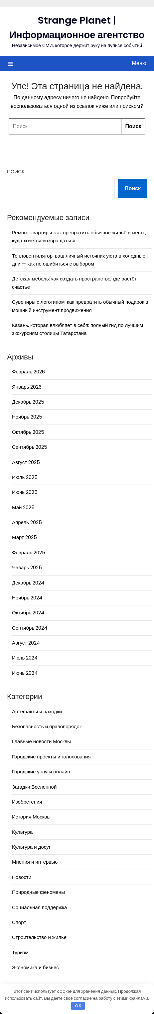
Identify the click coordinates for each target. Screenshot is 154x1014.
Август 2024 (26, 642)
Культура (22, 831)
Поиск (16, 171)
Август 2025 (26, 462)
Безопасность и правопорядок (46, 726)
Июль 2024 (25, 657)
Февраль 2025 (28, 552)
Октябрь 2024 (28, 612)
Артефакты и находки (37, 711)
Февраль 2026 (28, 371)
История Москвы (31, 816)
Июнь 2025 (25, 492)
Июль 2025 (25, 477)
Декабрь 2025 (28, 401)
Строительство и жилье (39, 937)
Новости (21, 877)
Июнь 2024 (25, 672)
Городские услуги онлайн (41, 771)
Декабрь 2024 (28, 582)
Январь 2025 (27, 567)
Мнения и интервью (35, 861)
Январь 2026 (27, 386)
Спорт (19, 922)
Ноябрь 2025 (27, 416)
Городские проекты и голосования (51, 756)
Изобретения (27, 801)
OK (78, 1006)
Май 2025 (23, 507)
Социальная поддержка (39, 907)
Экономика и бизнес (35, 967)
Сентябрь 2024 (29, 627)
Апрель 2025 (27, 522)
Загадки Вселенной (34, 786)
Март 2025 (24, 537)
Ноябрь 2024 (27, 597)
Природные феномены (38, 892)
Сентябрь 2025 (29, 446)
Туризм (20, 952)
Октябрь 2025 (28, 432)
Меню (139, 63)
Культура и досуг (31, 846)
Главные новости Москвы (41, 741)
